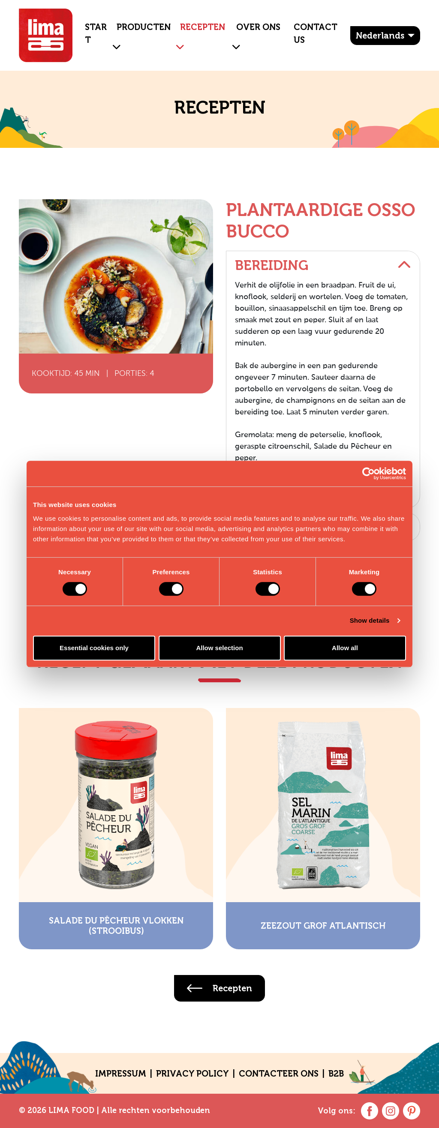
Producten (144, 27)
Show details (370, 620)
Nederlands (380, 35)
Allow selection (219, 647)
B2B (336, 1073)
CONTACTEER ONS (279, 1073)
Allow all (345, 647)
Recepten (202, 27)
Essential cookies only (94, 647)
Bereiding (323, 265)
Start (96, 33)
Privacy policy (192, 1073)
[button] (113, 40)
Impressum (120, 1073)
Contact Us (315, 33)
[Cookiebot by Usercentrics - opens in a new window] (368, 473)
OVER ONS (258, 27)
